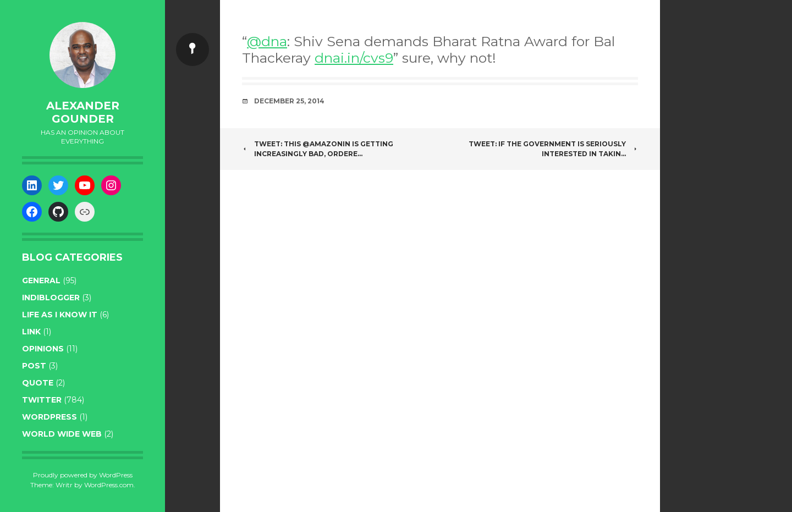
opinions (43, 349)
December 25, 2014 (289, 101)
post (34, 366)
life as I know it (59, 315)
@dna (267, 41)
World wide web (62, 434)
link (31, 332)
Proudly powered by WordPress (83, 475)
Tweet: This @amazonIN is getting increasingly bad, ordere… (317, 149)
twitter (42, 400)
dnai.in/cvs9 (354, 57)
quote (37, 383)
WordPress (49, 417)
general (41, 280)
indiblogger (51, 297)
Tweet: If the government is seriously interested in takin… (553, 149)
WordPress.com (109, 485)
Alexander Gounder (82, 112)
